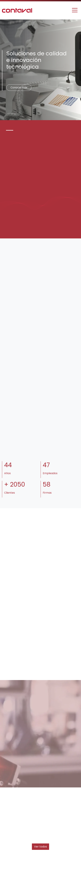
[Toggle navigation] (75, 10)
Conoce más (19, 87)
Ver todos (40, 846)
